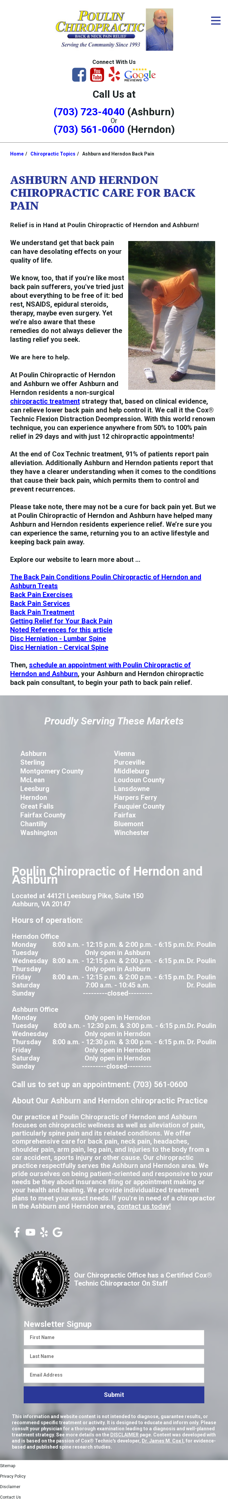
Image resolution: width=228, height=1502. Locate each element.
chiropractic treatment (45, 401)
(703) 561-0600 (89, 129)
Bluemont (128, 824)
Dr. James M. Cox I (162, 1441)
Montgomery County (52, 771)
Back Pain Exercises (41, 595)
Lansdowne (132, 789)
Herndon (33, 797)
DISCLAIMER (124, 1434)
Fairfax (125, 815)
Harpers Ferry (135, 797)
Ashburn (33, 753)
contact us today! (144, 1206)
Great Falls (37, 806)
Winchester (131, 833)
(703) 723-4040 (89, 112)
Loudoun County (139, 780)
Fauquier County (139, 806)
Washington (38, 833)
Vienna (124, 753)
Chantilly (33, 824)
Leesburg (34, 789)
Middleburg (131, 771)
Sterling (32, 762)
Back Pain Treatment (42, 612)
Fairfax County (43, 815)
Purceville (129, 762)
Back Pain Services (40, 603)
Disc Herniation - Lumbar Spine (58, 639)
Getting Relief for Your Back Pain (61, 621)
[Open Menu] (215, 20)
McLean (32, 780)
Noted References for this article (61, 630)
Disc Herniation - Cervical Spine (59, 647)
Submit (114, 1394)
